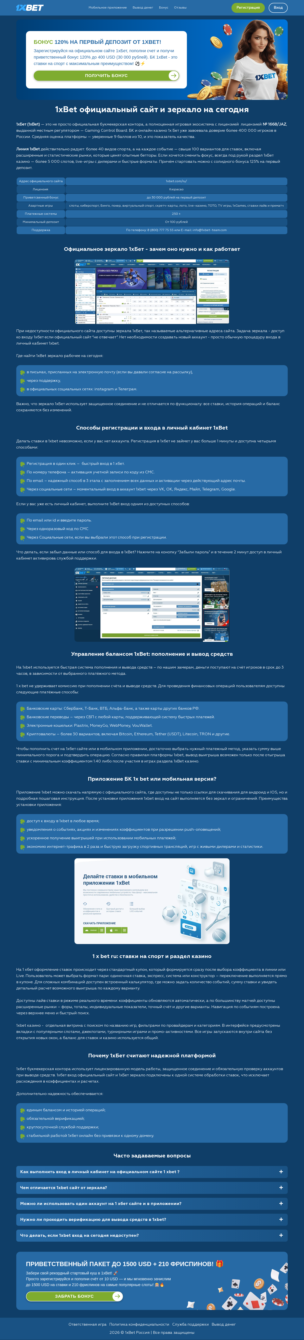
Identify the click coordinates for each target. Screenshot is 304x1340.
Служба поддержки (192, 1325)
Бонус (163, 7)
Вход (278, 8)
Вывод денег (143, 7)
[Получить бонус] (106, 76)
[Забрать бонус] (74, 1296)
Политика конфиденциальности (139, 1325)
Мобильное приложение (108, 7)
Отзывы (180, 7)
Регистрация (248, 8)
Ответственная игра (85, 1325)
